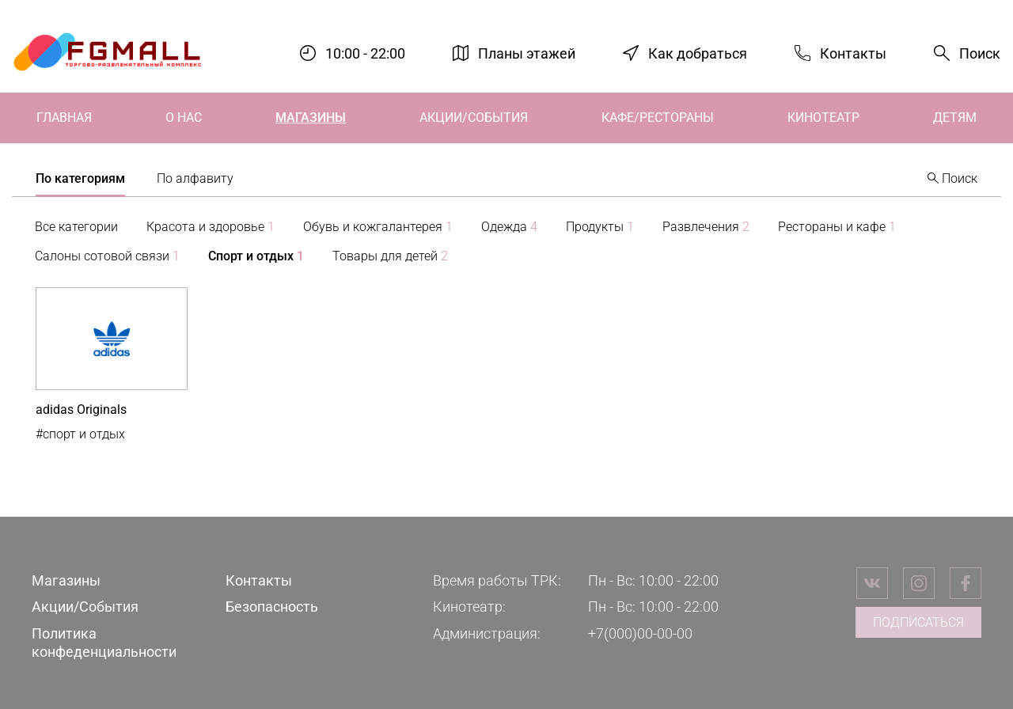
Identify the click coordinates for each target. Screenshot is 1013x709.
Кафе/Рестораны (657, 117)
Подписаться (918, 622)
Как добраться (697, 52)
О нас (183, 117)
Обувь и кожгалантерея (378, 226)
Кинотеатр (823, 117)
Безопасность (272, 606)
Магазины (310, 117)
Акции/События (473, 117)
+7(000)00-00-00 (640, 633)
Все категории (76, 226)
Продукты (600, 226)
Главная (64, 117)
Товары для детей (390, 256)
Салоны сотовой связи (107, 256)
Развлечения (705, 226)
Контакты (853, 52)
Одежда (509, 226)
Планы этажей (526, 52)
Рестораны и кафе (837, 226)
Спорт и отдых (256, 256)
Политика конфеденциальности (104, 642)
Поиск (979, 53)
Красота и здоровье (210, 226)
